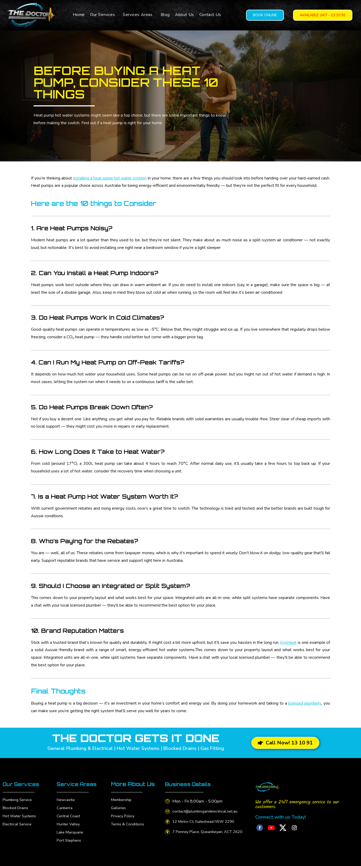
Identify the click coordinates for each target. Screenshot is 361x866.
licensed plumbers (304, 703)
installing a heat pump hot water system (110, 178)
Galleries (119, 808)
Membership (122, 800)
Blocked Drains (16, 808)
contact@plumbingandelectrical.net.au (208, 811)
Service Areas (78, 784)
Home (79, 15)
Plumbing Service (18, 800)
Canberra (65, 808)
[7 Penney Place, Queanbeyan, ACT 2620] (168, 832)
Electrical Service (18, 824)
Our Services (102, 15)
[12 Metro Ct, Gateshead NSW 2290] (168, 822)
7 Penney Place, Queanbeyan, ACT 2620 (211, 832)
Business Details (190, 784)
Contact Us (210, 15)
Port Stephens (70, 840)
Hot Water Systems (21, 816)
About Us (184, 15)
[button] (103, 14)
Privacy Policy (123, 816)
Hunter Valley (69, 824)
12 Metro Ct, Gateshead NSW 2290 (208, 821)
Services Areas (137, 15)
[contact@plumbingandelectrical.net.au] (168, 811)
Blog (165, 15)
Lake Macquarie (71, 832)
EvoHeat (288, 642)
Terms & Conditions (128, 824)
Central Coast (69, 816)
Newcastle (67, 800)
